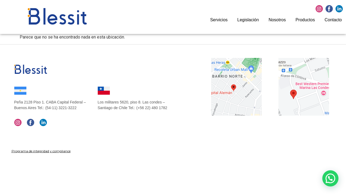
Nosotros (277, 20)
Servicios (219, 20)
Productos (305, 20)
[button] (330, 178)
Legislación (248, 20)
